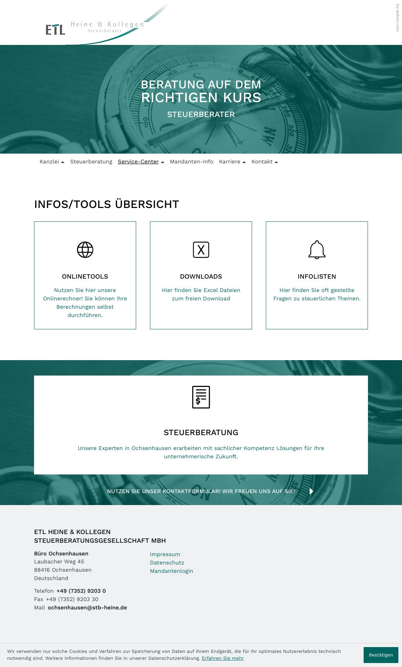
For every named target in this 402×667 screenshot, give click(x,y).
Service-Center (138, 162)
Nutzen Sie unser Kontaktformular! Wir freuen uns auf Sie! (201, 491)
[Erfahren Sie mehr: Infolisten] (317, 267)
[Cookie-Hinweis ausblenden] (381, 655)
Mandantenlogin (171, 571)
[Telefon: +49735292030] (82, 591)
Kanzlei (49, 162)
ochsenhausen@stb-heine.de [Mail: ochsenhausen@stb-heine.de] (87, 608)
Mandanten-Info (191, 162)
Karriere (229, 162)
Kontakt (261, 162)
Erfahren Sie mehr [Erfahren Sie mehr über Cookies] (223, 658)
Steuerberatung (91, 162)
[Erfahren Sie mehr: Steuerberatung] (201, 424)
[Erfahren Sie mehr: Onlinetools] (85, 275)
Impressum (165, 554)
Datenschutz (167, 563)
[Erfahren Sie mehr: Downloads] (201, 267)
